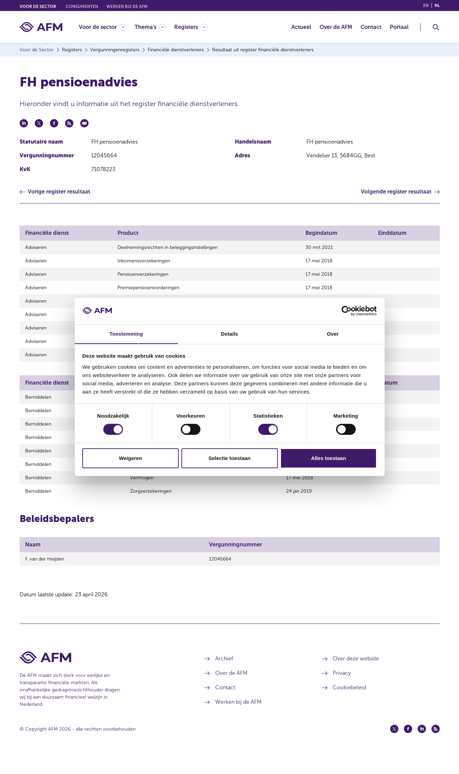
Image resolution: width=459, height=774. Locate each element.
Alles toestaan (328, 458)
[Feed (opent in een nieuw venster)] (435, 747)
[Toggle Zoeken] (436, 27)
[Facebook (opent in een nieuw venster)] (408, 747)
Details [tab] (229, 333)
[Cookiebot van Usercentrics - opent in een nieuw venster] (346, 311)
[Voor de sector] (102, 27)
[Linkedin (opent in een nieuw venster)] (422, 747)
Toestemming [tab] (126, 333)
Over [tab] (333, 333)
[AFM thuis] (41, 27)
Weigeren (130, 458)
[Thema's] (150, 27)
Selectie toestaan (229, 458)
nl (437, 5)
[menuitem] (107, 27)
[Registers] (191, 27)
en (426, 5)
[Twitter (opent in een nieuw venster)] (394, 747)
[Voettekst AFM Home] (102, 676)
